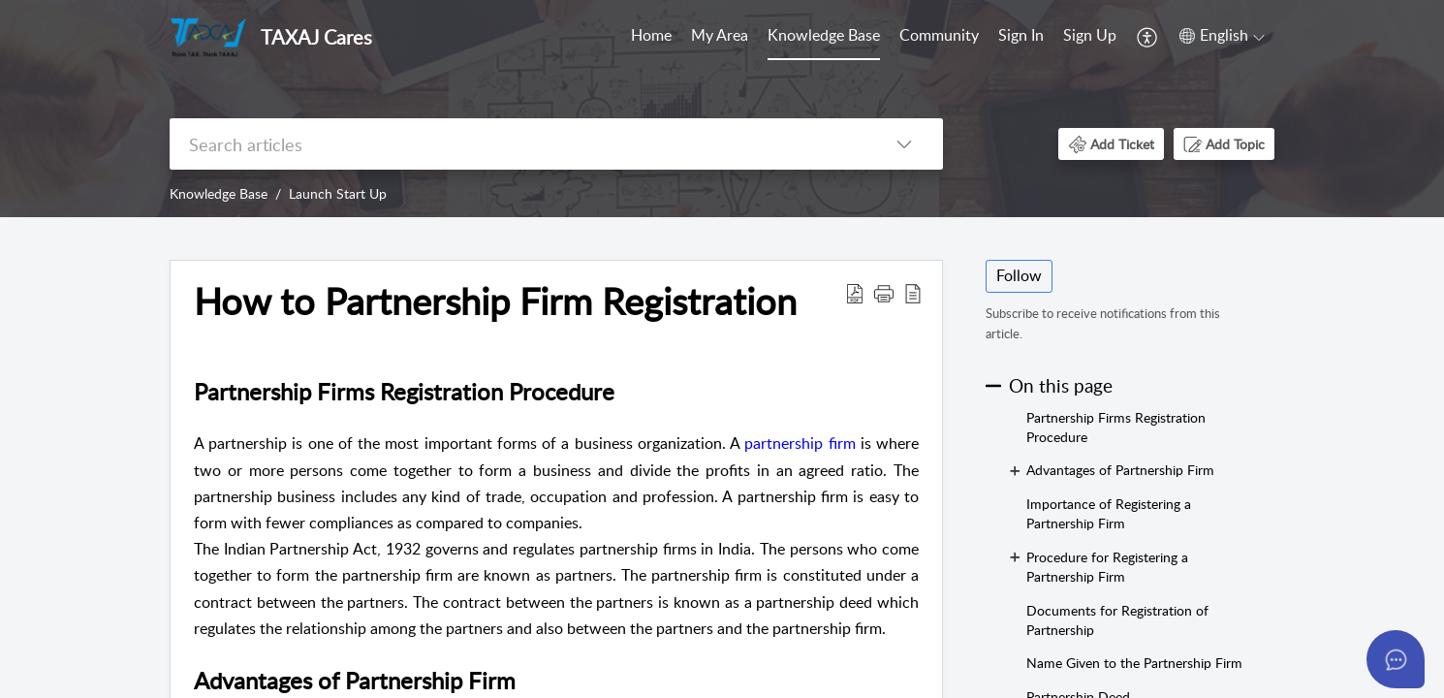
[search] (517, 144)
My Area (719, 35)
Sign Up (1089, 35)
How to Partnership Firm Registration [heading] (495, 301)
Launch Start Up (338, 193)
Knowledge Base (824, 35)
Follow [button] (1019, 275)
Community (939, 35)
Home (651, 35)
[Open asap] (1395, 659)
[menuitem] (651, 37)
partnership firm (797, 443)
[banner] (722, 108)
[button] (1148, 37)
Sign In (1021, 35)
